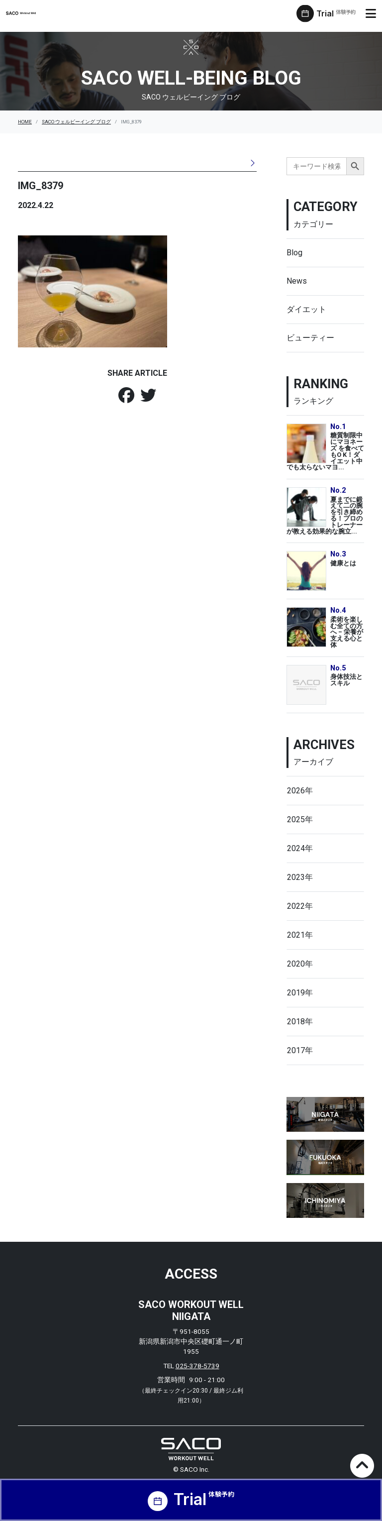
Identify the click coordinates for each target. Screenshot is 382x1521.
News (296, 281)
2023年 (300, 877)
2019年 (300, 992)
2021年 (300, 935)
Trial (336, 13)
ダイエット (306, 309)
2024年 (300, 848)
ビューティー (310, 337)
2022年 (300, 906)
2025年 (300, 819)
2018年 (300, 1021)
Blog (294, 252)
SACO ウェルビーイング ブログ (76, 121)
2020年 (300, 964)
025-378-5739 (197, 1366)
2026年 (300, 790)
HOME (25, 121)
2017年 (300, 1050)
